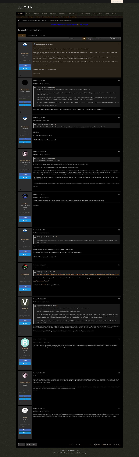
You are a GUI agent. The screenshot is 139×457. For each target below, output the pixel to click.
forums (20, 14)
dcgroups (62, 14)
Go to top (117, 445)
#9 (119, 339)
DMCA (98, 445)
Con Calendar (45, 17)
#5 (119, 194)
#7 (119, 265)
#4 (119, 151)
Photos (43, 35)
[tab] (22, 35)
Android (57, 17)
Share (25, 65)
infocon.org (97, 14)
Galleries (53, 14)
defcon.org (73, 14)
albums (44, 14)
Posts (21, 35)
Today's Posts (22, 17)
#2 (119, 80)
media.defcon (85, 14)
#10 (119, 373)
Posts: (21, 62)
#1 (119, 44)
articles (36, 14)
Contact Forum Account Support (84, 445)
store (114, 14)
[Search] (77, 38)
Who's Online (65, 17)
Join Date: (22, 60)
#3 (119, 117)
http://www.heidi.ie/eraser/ (41, 281)
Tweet (25, 68)
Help (70, 445)
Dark (22, 445)
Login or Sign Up (117, 1)
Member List (73, 17)
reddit (107, 14)
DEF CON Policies (107, 445)
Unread (37, 17)
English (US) (31, 445)
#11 (119, 408)
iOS (52, 17)
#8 (119, 299)
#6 (119, 230)
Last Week (31, 17)
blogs (28, 14)
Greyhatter (44, 285)
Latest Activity (32, 35)
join (78, 25)
